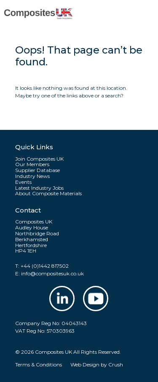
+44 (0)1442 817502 (45, 266)
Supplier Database (37, 170)
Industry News (32, 176)
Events (23, 182)
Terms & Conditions (38, 364)
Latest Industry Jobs (39, 188)
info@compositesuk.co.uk (52, 273)
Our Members (32, 164)
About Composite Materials (48, 193)
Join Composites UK (39, 159)
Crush (115, 364)
